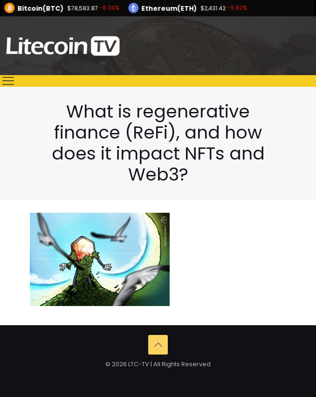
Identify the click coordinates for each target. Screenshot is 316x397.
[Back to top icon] (158, 345)
